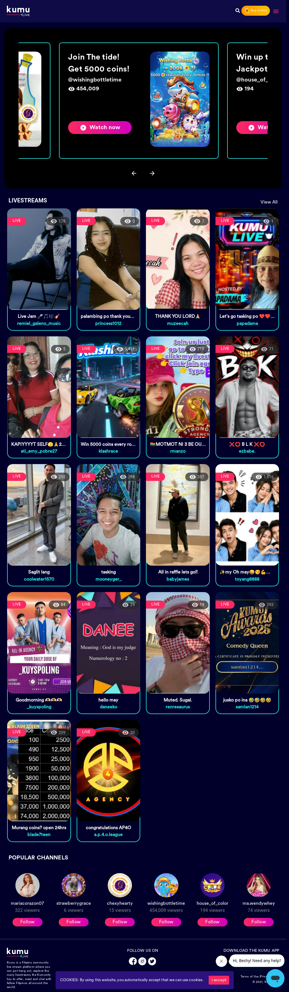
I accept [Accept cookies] (218, 980)
